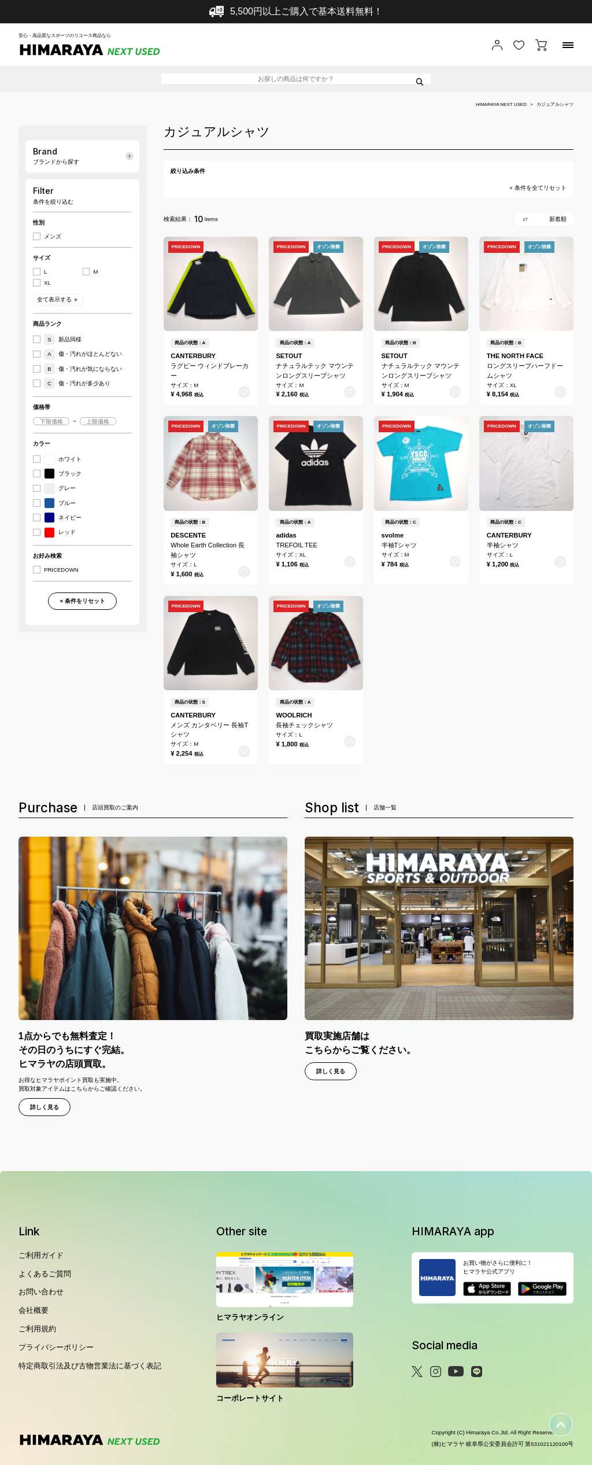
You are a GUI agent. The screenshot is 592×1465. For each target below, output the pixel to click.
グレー (60, 488)
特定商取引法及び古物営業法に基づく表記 (89, 1365)
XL (47, 283)
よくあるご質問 (44, 1273)
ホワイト (63, 459)
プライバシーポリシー (56, 1347)
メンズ (52, 237)
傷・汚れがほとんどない (83, 354)
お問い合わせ (41, 1291)
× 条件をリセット (82, 601)
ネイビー (63, 517)
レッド (60, 532)
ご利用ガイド (41, 1255)
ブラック (63, 473)
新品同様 (63, 339)
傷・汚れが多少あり (77, 383)
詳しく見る (44, 1107)
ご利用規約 (37, 1328)
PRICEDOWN (61, 570)
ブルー (60, 503)
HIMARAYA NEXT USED (501, 104)
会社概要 (33, 1310)
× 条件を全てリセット (537, 188)
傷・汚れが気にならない (83, 368)
